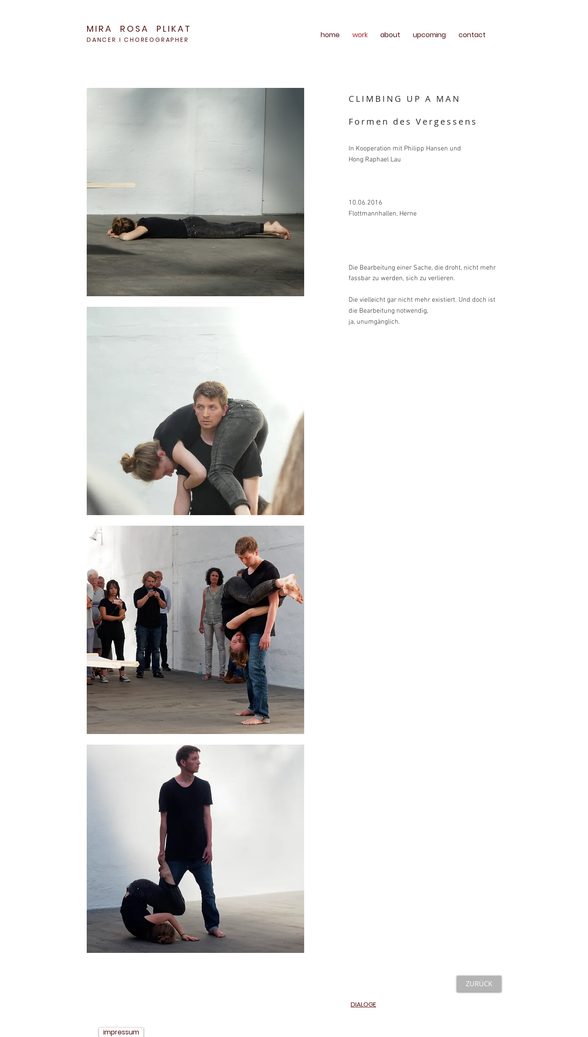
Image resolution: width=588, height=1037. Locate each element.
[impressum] (121, 1032)
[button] (195, 192)
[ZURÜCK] (479, 984)
